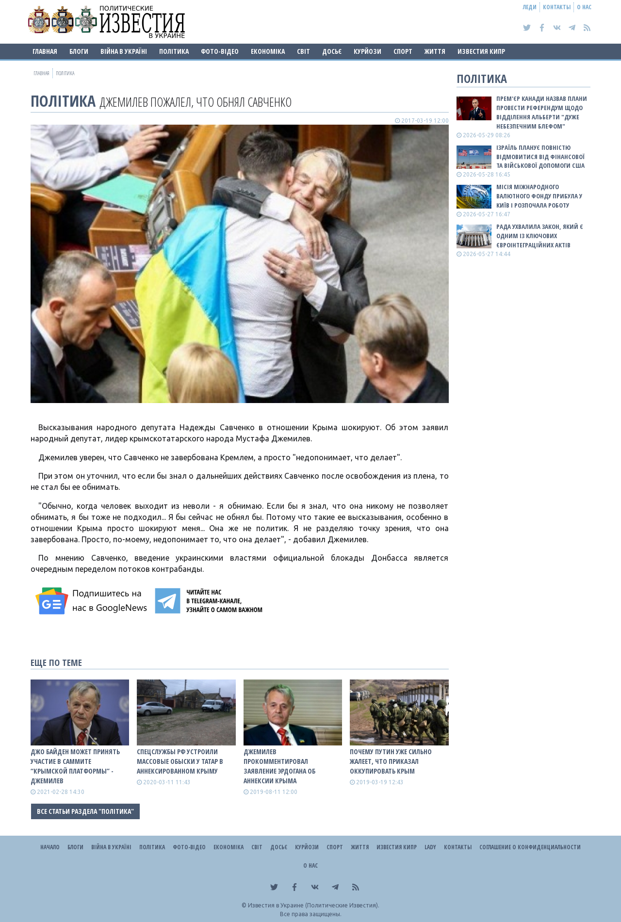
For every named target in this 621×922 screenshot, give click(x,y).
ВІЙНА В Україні (123, 51)
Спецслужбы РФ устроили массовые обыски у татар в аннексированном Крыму (180, 761)
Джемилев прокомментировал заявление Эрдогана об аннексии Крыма (279, 766)
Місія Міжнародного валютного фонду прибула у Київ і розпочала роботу (539, 196)
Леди (530, 7)
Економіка (268, 51)
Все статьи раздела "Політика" (85, 811)
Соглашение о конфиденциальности (530, 847)
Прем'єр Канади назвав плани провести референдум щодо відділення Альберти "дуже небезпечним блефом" (541, 112)
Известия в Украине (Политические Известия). (313, 905)
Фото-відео (220, 51)
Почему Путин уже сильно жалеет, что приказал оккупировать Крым (391, 761)
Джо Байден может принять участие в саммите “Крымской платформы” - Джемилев (75, 766)
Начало (50, 847)
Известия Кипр (481, 51)
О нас (584, 7)
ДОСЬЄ (332, 51)
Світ (303, 51)
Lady (430, 847)
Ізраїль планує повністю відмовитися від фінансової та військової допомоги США (540, 156)
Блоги (78, 51)
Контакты (557, 7)
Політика (174, 51)
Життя (435, 51)
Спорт (402, 51)
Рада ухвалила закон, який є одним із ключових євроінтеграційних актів (539, 235)
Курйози (367, 51)
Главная (45, 51)
